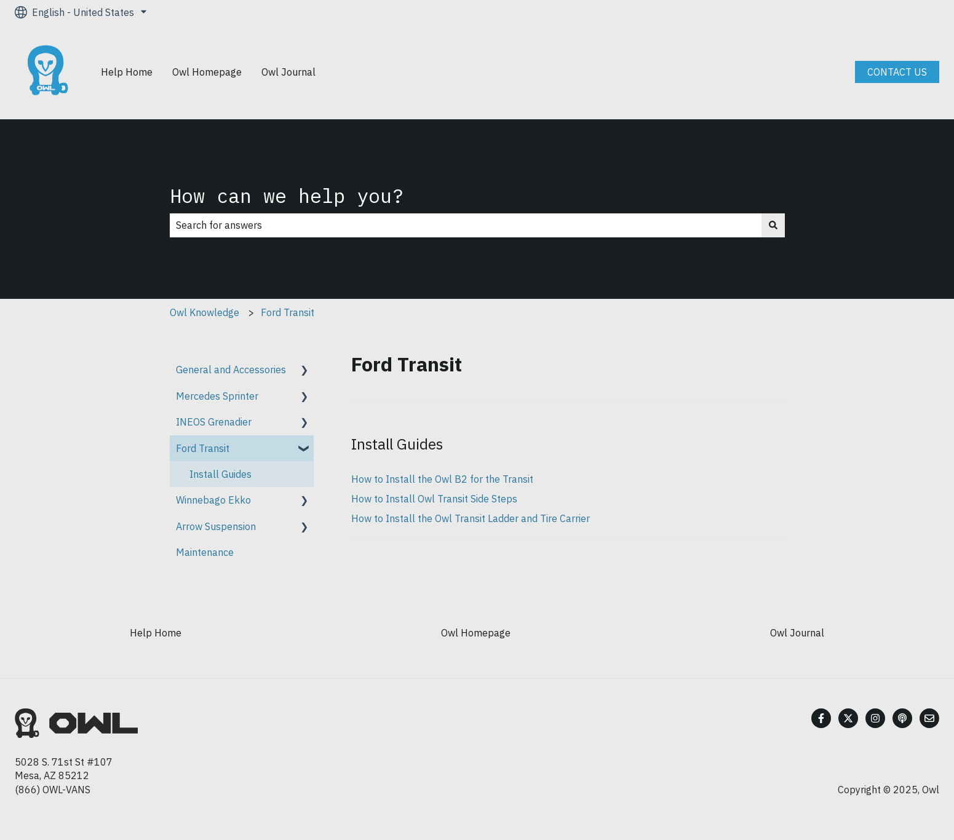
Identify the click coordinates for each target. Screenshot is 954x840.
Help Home (127, 72)
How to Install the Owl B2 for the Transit (442, 479)
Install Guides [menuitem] (220, 474)
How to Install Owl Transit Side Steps (434, 499)
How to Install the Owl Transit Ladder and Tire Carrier (470, 518)
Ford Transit (287, 312)
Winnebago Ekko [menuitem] (213, 500)
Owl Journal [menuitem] (797, 633)
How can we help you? (286, 195)
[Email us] (929, 718)
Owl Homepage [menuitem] (476, 633)
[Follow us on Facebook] (821, 718)
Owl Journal (288, 72)
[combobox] (465, 225)
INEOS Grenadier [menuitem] (214, 422)
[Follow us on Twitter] (848, 718)
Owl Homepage (207, 72)
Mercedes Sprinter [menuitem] (217, 396)
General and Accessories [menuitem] (231, 369)
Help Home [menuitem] (155, 633)
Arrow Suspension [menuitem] (216, 526)
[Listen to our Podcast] (902, 718)
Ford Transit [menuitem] (202, 448)
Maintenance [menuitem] (205, 552)
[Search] (773, 225)
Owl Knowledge (204, 312)
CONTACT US (897, 72)
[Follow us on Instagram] (875, 718)
